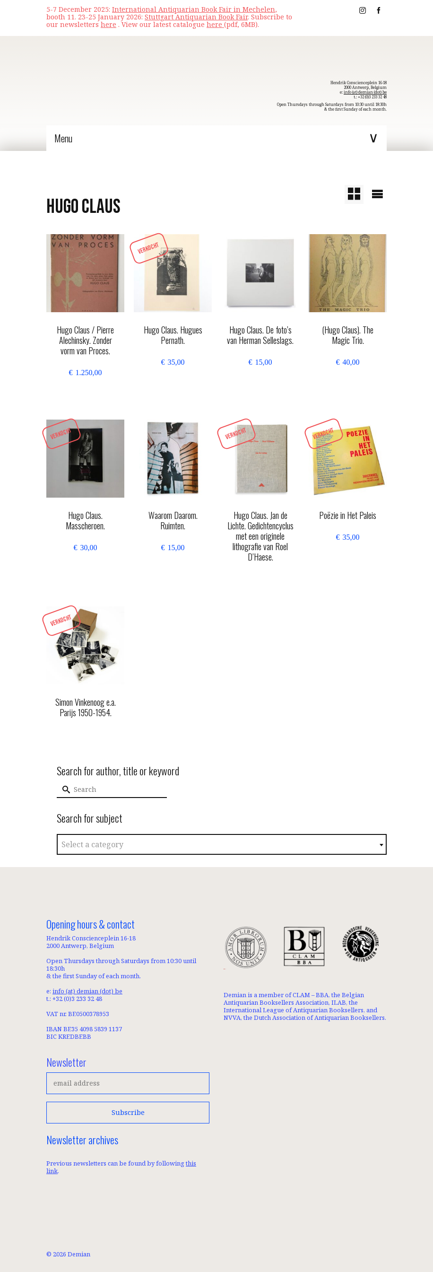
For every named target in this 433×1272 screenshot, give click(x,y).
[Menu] (216, 138)
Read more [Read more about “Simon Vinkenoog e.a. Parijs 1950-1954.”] (85, 734)
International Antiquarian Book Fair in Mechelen (193, 9)
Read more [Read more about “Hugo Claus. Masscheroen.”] (85, 567)
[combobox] (222, 844)
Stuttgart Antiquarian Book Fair (196, 16)
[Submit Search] (64, 789)
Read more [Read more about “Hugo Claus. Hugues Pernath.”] (172, 381)
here (215, 24)
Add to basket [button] (85, 392)
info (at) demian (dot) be (365, 92)
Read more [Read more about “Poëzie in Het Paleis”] (347, 556)
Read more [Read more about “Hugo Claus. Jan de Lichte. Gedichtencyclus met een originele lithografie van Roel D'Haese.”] (260, 579)
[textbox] (222, 845)
